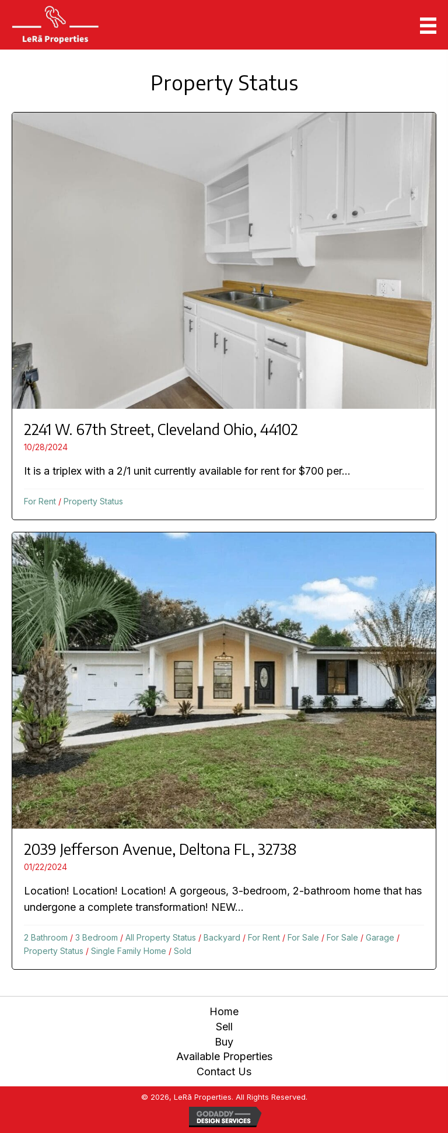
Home (224, 1011)
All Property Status (160, 937)
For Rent (40, 501)
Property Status (93, 501)
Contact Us (224, 1071)
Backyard (222, 937)
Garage (380, 937)
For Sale (303, 937)
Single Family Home (128, 951)
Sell (224, 1026)
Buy (224, 1042)
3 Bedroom (96, 937)
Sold (182, 951)
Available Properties (224, 1056)
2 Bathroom (46, 937)
